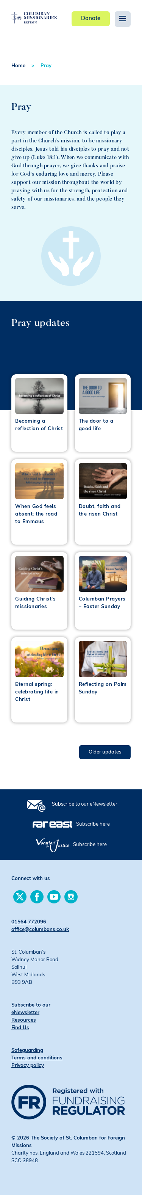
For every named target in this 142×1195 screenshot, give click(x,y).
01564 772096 (28, 922)
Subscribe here (93, 824)
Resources (23, 1020)
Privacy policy (27, 1065)
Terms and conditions (36, 1058)
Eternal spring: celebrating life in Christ (37, 692)
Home (18, 65)
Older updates (105, 752)
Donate (90, 19)
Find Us (20, 1027)
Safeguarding (27, 1050)
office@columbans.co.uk (40, 929)
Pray (46, 65)
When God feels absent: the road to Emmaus (36, 514)
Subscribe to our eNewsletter (84, 804)
